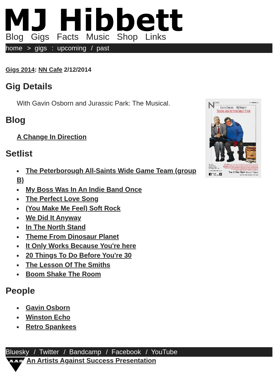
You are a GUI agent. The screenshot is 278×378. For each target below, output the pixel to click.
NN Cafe (50, 69)
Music (98, 37)
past (103, 48)
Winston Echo (48, 317)
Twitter (49, 352)
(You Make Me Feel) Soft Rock (73, 208)
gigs (41, 48)
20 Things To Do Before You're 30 (79, 255)
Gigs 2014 (20, 69)
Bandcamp (85, 352)
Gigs (40, 37)
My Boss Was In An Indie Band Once (84, 189)
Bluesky (17, 352)
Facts (68, 37)
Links (155, 37)
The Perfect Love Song (62, 198)
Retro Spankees (51, 326)
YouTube (164, 352)
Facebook (126, 352)
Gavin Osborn (48, 307)
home (14, 48)
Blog (14, 37)
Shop (127, 37)
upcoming (71, 48)
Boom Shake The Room (63, 274)
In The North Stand (56, 227)
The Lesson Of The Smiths (68, 265)
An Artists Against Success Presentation (91, 360)
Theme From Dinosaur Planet (72, 236)
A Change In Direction (52, 137)
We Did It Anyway (53, 217)
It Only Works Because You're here (81, 245)
